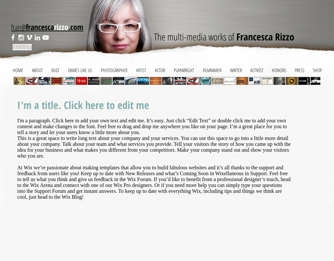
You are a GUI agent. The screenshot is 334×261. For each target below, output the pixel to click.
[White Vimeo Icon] (29, 37)
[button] (32, 81)
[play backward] (22, 81)
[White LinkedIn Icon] (37, 37)
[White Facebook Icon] (13, 37)
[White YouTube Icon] (45, 37)
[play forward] (312, 81)
